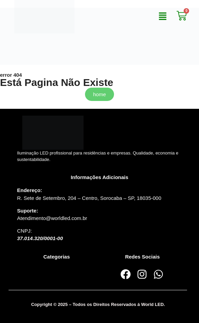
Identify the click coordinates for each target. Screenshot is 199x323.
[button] (163, 16)
